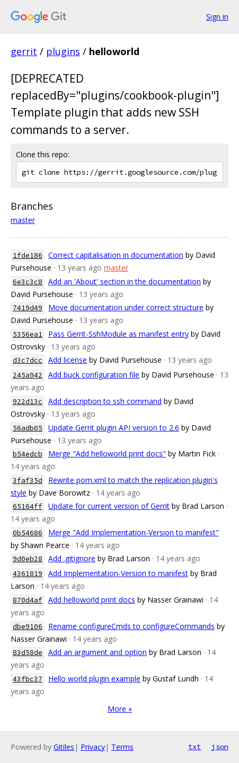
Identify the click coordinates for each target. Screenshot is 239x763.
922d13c (27, 401)
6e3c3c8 (27, 281)
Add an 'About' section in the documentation (124, 281)
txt (194, 746)
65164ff (27, 506)
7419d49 (27, 307)
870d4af (27, 600)
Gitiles (64, 747)
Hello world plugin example (94, 679)
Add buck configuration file (93, 375)
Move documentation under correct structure (125, 307)
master (23, 220)
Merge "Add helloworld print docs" (107, 453)
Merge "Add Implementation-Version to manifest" (133, 532)
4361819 (27, 573)
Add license (67, 360)
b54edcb (27, 454)
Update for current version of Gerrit (109, 506)
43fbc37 (27, 679)
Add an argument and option (97, 652)
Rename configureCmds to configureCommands (131, 626)
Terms (122, 747)
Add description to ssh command (105, 401)
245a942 (27, 375)
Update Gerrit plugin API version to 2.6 (113, 428)
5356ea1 (27, 334)
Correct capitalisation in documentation (115, 255)
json (219, 746)
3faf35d (27, 480)
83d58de (27, 652)
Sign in (217, 17)
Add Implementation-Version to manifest (118, 573)
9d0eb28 (27, 558)
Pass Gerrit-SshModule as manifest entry (118, 334)
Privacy (93, 747)
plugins (63, 51)
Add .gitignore (71, 558)
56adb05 (27, 428)
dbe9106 (27, 626)
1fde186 (27, 255)
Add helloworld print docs (91, 600)
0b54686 (27, 532)
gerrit (24, 51)
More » (120, 709)
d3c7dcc (27, 360)
